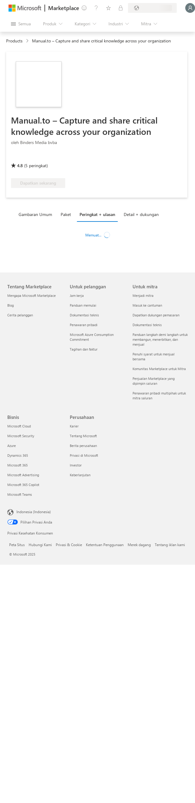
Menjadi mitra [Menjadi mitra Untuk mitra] (143, 295)
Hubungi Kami (40, 544)
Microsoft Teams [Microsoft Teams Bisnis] (19, 494)
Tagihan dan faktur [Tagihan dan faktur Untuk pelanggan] (84, 349)
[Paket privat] (121, 8)
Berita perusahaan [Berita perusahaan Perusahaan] (83, 445)
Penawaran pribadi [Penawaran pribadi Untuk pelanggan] (84, 324)
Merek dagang (139, 544)
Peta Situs (17, 544)
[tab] (37, 214)
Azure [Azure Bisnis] (11, 445)
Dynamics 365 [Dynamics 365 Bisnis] (17, 455)
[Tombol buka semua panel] (21, 24)
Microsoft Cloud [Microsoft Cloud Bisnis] (19, 426)
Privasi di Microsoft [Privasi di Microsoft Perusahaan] (84, 455)
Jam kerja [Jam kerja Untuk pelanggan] (77, 295)
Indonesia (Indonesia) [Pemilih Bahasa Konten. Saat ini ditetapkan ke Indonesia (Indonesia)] (33, 511)
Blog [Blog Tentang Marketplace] (10, 305)
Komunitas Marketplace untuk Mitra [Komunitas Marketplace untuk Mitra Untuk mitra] (159, 368)
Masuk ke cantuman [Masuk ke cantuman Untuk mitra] (147, 305)
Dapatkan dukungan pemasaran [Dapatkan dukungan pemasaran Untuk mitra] (156, 315)
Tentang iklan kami (170, 544)
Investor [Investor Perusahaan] (76, 465)
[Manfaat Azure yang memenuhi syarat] (35, 157)
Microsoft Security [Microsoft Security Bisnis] (20, 436)
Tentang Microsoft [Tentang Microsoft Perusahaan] (83, 436)
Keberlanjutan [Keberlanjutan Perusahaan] (80, 475)
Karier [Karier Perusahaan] (74, 426)
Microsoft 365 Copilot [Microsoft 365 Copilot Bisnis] (23, 484)
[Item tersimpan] (108, 8)
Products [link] (14, 41)
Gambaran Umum (35, 214)
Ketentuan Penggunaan (105, 544)
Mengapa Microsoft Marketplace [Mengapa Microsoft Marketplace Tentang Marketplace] (31, 295)
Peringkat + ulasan (97, 214)
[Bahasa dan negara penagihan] (152, 8)
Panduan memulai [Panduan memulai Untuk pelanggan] (83, 305)
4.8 (20, 165)
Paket (66, 214)
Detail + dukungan (141, 214)
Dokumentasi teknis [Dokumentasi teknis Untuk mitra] (147, 324)
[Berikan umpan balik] (84, 8)
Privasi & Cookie (69, 544)
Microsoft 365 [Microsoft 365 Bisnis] (17, 465)
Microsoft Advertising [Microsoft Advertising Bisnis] (23, 475)
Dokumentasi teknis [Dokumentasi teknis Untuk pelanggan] (84, 315)
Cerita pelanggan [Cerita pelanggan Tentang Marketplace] (20, 315)
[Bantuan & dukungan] (96, 8)
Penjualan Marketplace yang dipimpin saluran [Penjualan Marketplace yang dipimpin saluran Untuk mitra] (154, 381)
